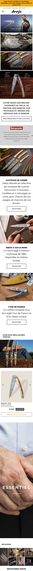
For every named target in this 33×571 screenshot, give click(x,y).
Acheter (19, 409)
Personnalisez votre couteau (17, 414)
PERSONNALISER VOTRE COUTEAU (16, 118)
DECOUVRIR (16, 209)
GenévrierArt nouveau (7, 405)
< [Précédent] (3, 385)
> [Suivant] (30, 385)
